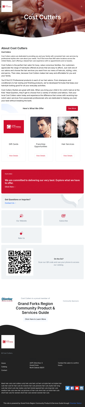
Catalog (4, 367)
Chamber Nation (76, 403)
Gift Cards (13, 144)
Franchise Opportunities (40, 145)
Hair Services (68, 144)
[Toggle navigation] (81, 6)
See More (72, 108)
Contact (4, 370)
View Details (13, 156)
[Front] (7, 6)
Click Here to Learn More (35, 319)
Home (3, 363)
